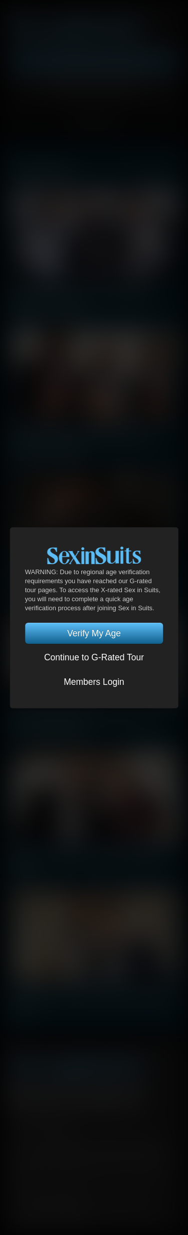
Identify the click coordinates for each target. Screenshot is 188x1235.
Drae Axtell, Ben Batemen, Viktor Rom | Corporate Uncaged (83, 723)
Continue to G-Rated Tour (94, 657)
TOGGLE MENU (94, 125)
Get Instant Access (94, 62)
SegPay (154, 1154)
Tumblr (105, 1096)
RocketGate (76, 1164)
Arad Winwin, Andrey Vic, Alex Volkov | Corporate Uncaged (81, 303)
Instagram (133, 1096)
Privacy (105, 1139)
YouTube (76, 1096)
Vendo (25, 1164)
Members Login (94, 682)
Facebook (19, 1096)
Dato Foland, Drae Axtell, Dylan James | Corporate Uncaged (82, 442)
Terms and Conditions (48, 1139)
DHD (93, 1154)
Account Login (93, 86)
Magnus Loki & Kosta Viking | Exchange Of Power (89, 863)
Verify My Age (94, 633)
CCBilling (66, 1154)
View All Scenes (152, 171)
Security (141, 1139)
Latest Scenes (40, 169)
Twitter (48, 1096)
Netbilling (121, 1154)
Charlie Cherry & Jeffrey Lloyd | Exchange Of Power (93, 1003)
